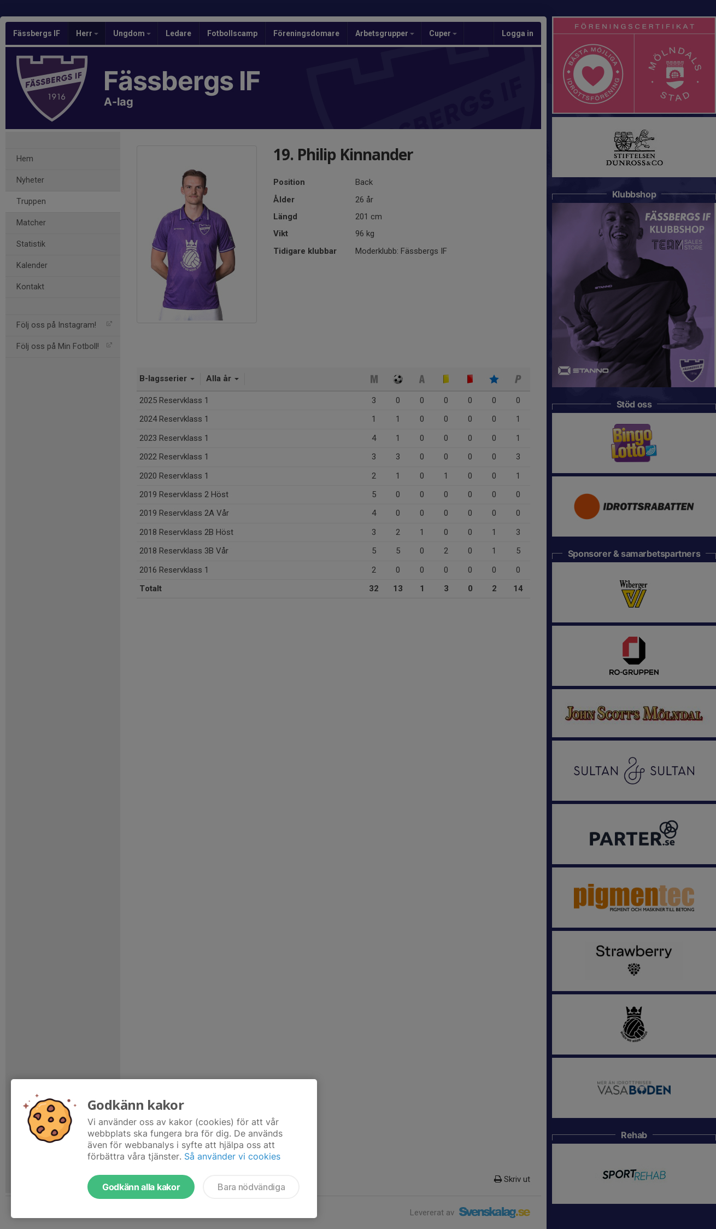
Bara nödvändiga (251, 1186)
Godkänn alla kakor (141, 1186)
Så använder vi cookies (232, 1156)
